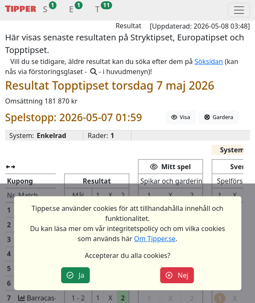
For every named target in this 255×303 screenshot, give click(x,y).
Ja (75, 275)
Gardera (218, 117)
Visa (180, 117)
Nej (177, 275)
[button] (45, 10)
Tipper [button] (20, 9)
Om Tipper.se (154, 238)
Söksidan (208, 61)
